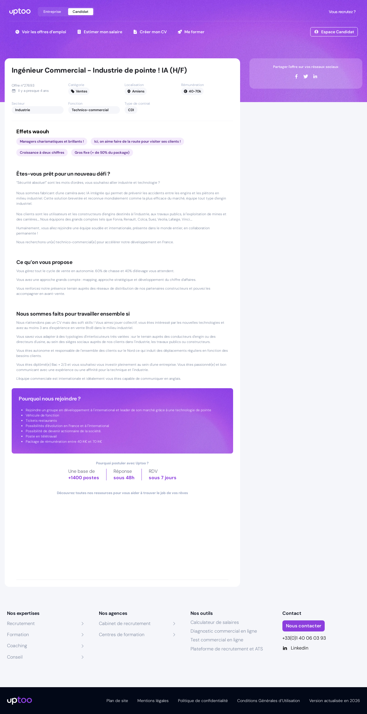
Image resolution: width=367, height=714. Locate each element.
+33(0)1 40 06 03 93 (304, 638)
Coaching (17, 646)
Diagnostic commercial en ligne (224, 631)
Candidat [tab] (80, 11)
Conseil (14, 657)
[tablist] (66, 11)
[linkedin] (315, 76)
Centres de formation (121, 634)
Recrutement (21, 623)
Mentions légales (153, 700)
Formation (18, 634)
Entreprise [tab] (52, 11)
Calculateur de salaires (215, 622)
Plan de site (117, 700)
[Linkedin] (321, 648)
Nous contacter (303, 626)
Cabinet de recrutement (125, 623)
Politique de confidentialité (203, 700)
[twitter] (305, 76)
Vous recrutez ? (342, 11)
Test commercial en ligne (217, 640)
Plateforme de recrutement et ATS (227, 649)
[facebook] (296, 76)
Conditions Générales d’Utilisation (268, 700)
